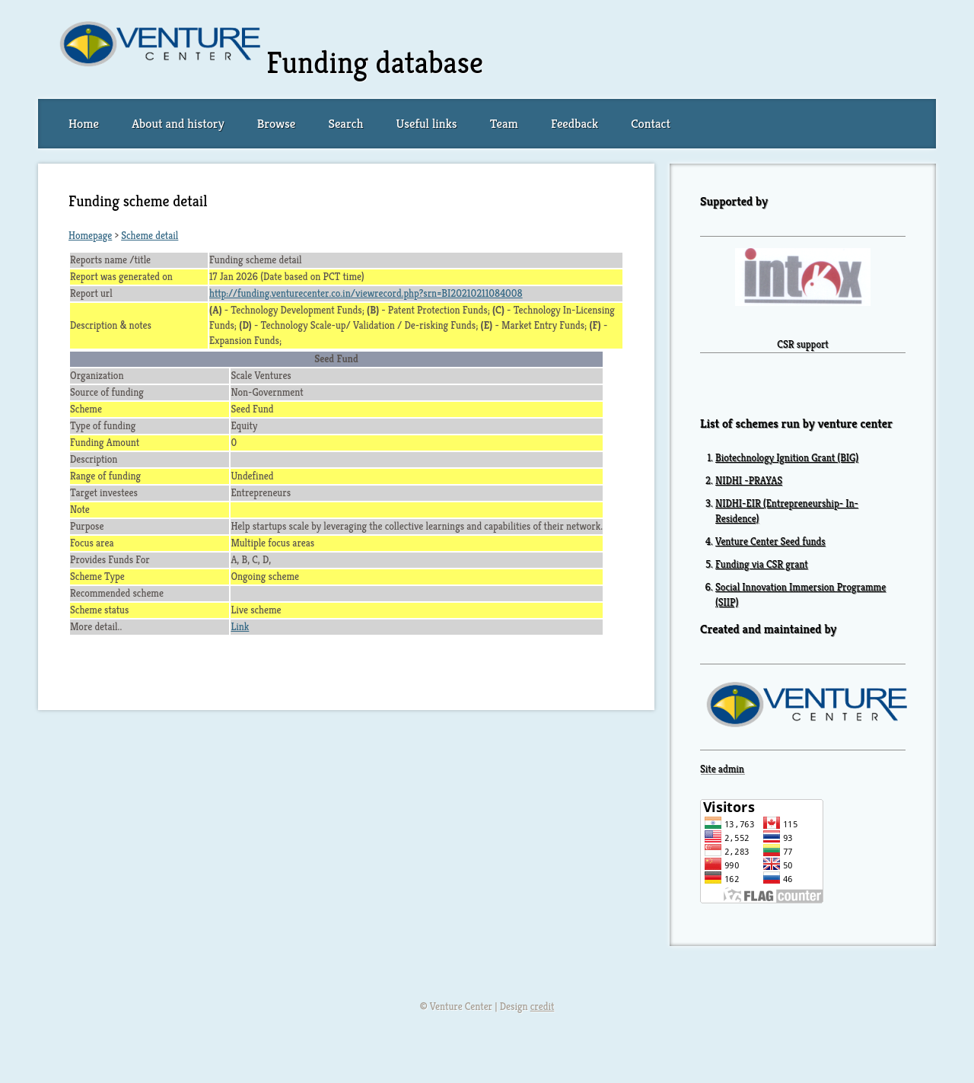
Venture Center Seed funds (770, 541)
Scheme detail (149, 235)
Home (83, 124)
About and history (178, 124)
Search (345, 124)
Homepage (90, 235)
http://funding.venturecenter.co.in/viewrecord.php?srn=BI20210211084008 (366, 293)
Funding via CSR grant (761, 564)
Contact (650, 124)
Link (240, 626)
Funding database (374, 62)
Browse (276, 124)
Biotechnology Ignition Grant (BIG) (786, 457)
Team (504, 124)
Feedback (574, 124)
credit (542, 1006)
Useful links (426, 124)
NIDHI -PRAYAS (748, 480)
